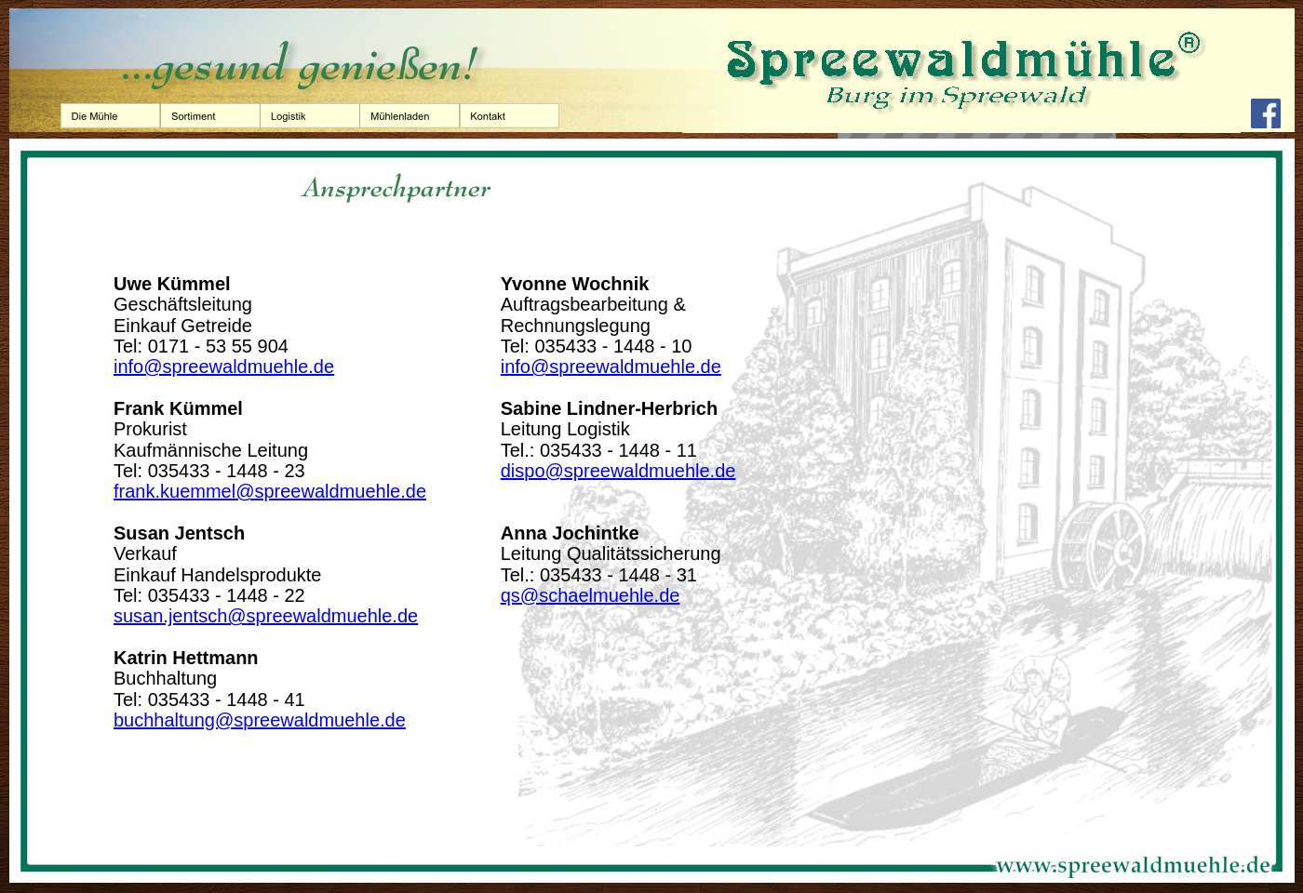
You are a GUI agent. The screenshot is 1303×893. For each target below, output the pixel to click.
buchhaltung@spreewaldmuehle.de (260, 720)
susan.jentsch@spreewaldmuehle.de (266, 616)
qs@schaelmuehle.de (590, 595)
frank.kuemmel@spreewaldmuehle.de (270, 491)
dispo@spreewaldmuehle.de (618, 470)
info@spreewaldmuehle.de (224, 366)
